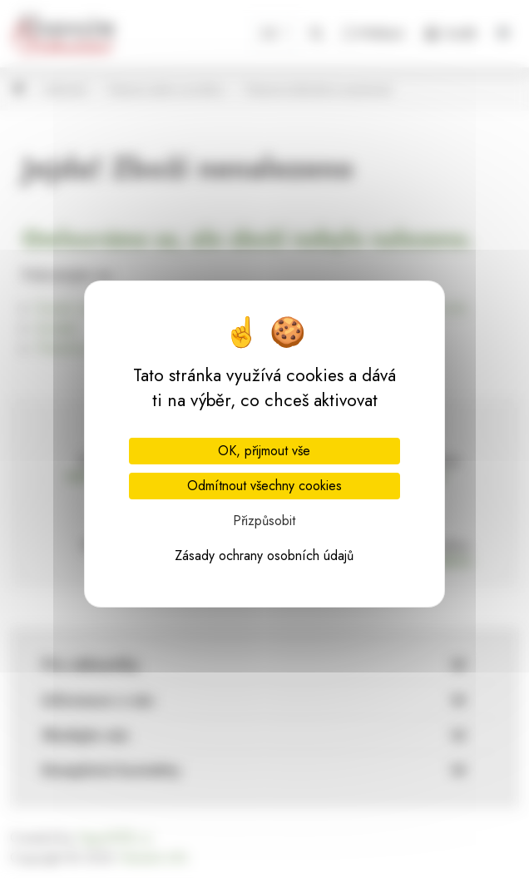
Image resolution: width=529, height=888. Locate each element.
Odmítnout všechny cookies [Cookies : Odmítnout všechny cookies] (264, 485)
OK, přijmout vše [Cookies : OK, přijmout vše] (264, 450)
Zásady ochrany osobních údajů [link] (264, 555)
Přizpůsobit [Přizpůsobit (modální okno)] (264, 520)
